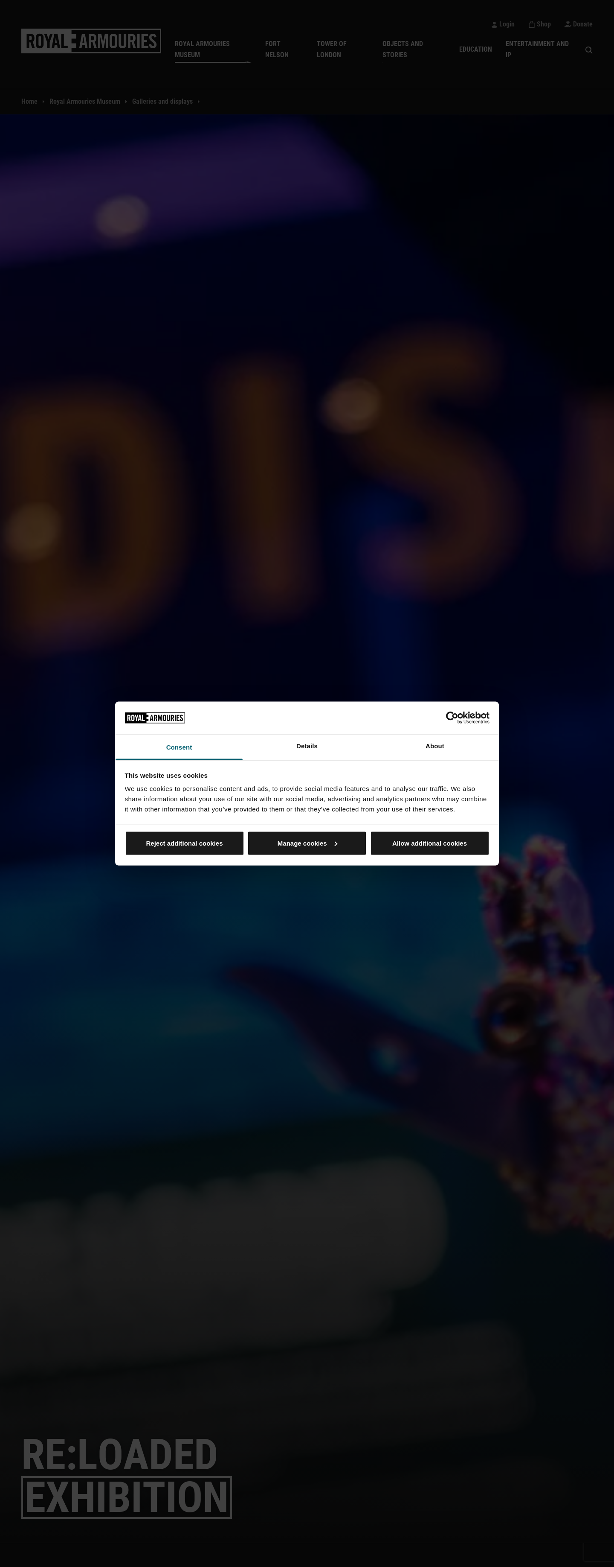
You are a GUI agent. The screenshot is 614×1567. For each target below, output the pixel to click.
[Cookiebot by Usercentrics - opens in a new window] (452, 717)
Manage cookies (307, 842)
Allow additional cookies (429, 842)
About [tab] (435, 746)
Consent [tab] (179, 747)
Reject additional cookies (184, 842)
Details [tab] (307, 746)
